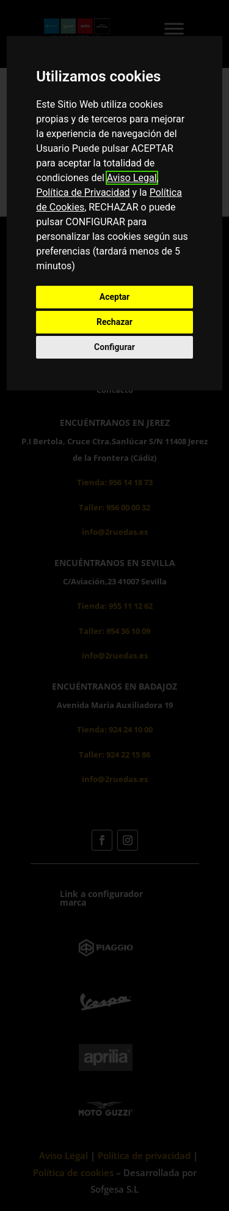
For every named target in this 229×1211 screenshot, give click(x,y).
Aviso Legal (132, 178)
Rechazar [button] (114, 322)
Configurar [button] (114, 347)
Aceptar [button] (115, 297)
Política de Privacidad (82, 192)
